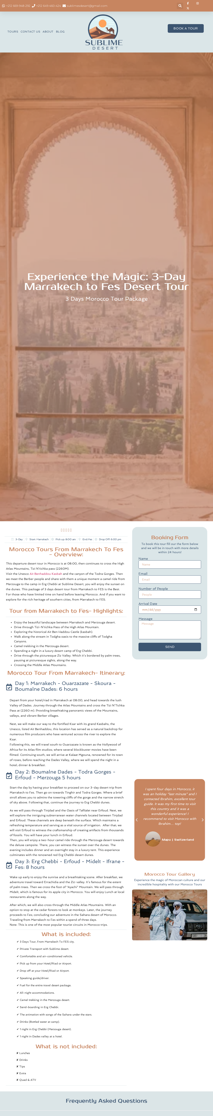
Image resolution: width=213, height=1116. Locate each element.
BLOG (60, 31)
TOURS (12, 31)
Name (143, 558)
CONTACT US (30, 31)
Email (143, 573)
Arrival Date (148, 603)
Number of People (153, 588)
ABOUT (48, 31)
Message (145, 619)
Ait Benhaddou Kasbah (46, 573)
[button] (180, 6)
